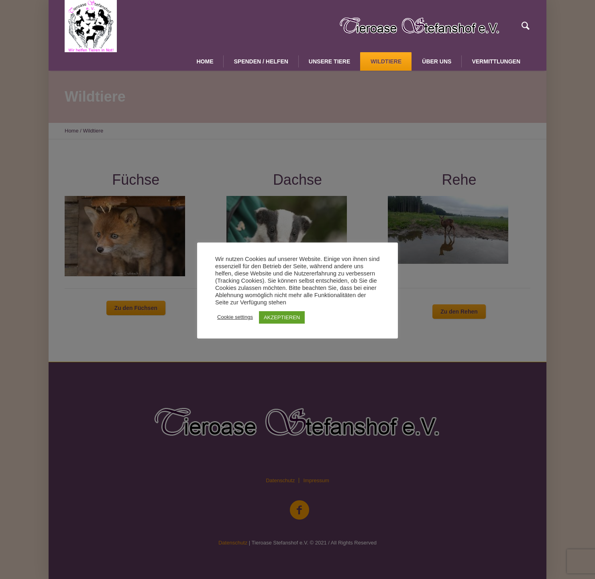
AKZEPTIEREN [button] (282, 317)
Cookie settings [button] (235, 317)
